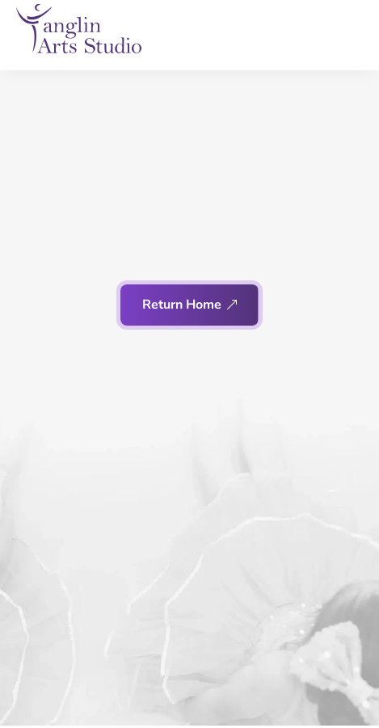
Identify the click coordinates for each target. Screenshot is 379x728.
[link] (78, 28)
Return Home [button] (181, 305)
